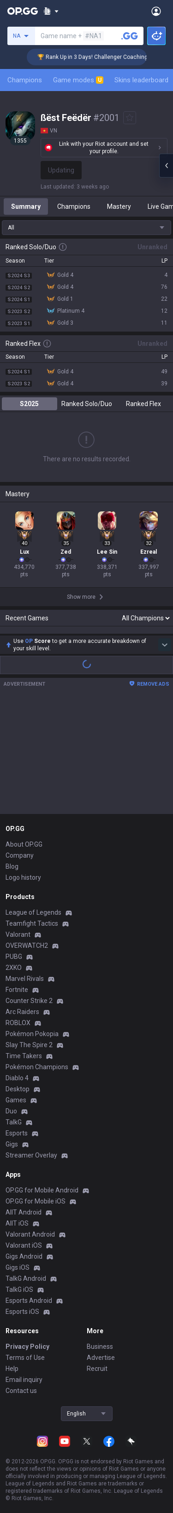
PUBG (14, 956)
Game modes (78, 80)
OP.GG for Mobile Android (42, 1190)
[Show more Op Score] (164, 644)
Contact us (21, 1390)
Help (12, 1368)
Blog (12, 866)
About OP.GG (24, 844)
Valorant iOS (24, 1245)
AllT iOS (17, 1223)
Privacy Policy (27, 1346)
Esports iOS (22, 1311)
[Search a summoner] (129, 36)
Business (100, 1346)
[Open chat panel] (166, 166)
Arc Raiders (22, 1011)
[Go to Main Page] (22, 11)
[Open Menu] (156, 11)
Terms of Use (25, 1357)
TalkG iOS (19, 1289)
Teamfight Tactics (32, 923)
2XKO (14, 967)
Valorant (18, 934)
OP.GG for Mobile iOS (36, 1201)
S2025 (29, 403)
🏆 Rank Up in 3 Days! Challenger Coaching (104, 57)
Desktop (18, 1089)
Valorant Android (30, 1234)
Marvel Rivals (25, 978)
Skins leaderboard (141, 80)
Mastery (119, 206)
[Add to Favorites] (129, 117)
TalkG (14, 1122)
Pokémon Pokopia (32, 1033)
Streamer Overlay (31, 1155)
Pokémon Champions (37, 1067)
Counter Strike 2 (29, 1000)
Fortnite (17, 989)
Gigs (12, 1144)
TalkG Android (26, 1278)
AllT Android (24, 1212)
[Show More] (51, 11)
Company (20, 855)
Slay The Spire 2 (29, 1045)
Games (16, 1100)
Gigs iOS (18, 1267)
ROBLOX (18, 1022)
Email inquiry (24, 1379)
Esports (17, 1133)
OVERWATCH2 (27, 945)
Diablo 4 (17, 1078)
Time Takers (24, 1056)
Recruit (97, 1368)
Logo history (23, 877)
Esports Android (29, 1300)
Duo (11, 1111)
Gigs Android (24, 1256)
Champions (24, 80)
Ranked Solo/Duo (86, 403)
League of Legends (33, 912)
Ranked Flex (143, 403)
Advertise (101, 1357)
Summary (26, 206)
